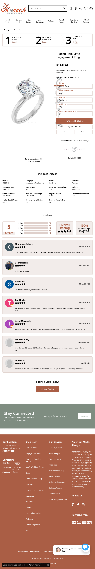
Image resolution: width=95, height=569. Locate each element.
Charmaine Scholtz (24, 244)
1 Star (21, 233)
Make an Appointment (58, 499)
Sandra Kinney (22, 339)
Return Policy (23, 551)
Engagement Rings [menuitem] (33, 453)
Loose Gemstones (40, 21)
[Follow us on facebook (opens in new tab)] (78, 504)
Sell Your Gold (54, 476)
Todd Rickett (21, 300)
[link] (70, 8)
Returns (83, 132)
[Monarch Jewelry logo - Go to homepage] (13, 8)
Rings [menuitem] (28, 473)
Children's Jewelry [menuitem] (33, 525)
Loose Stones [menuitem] (31, 447)
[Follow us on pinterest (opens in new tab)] (73, 504)
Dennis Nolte (21, 262)
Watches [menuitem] (29, 519)
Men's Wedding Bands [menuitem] (35, 467)
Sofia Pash (20, 281)
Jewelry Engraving (56, 470)
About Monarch (86, 21)
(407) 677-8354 (34, 161)
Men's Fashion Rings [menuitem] (34, 478)
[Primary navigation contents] (47, 21)
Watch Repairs (55, 459)
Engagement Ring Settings (14, 30)
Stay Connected (19, 413)
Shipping (65, 132)
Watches (51, 21)
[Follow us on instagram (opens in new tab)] (83, 504)
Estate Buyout (54, 493)
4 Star (21, 225)
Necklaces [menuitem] (30, 496)
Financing (53, 465)
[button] (80, 8)
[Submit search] (64, 8)
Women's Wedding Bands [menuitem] (33, 460)
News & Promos (61, 21)
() (50, 223)
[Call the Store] (8, 451)
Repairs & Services (74, 21)
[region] (28, 102)
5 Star (21, 223)
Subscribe (84, 416)
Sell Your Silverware (57, 482)
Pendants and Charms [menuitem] (35, 490)
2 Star (21, 230)
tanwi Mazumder (23, 321)
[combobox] (44, 8)
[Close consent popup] (48, 565)
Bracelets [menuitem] (29, 502)
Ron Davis (20, 360)
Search (14, 42)
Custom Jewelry (19, 21)
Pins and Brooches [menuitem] (33, 513)
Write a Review (47, 389)
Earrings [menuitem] (29, 484)
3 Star (21, 228)
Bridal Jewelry (7, 21)
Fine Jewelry (29, 21)
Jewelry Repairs (55, 453)
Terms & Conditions (50, 551)
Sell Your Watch (55, 488)
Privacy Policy (35, 551)
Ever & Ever (53, 183)
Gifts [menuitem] (27, 530)
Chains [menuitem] (28, 507)
